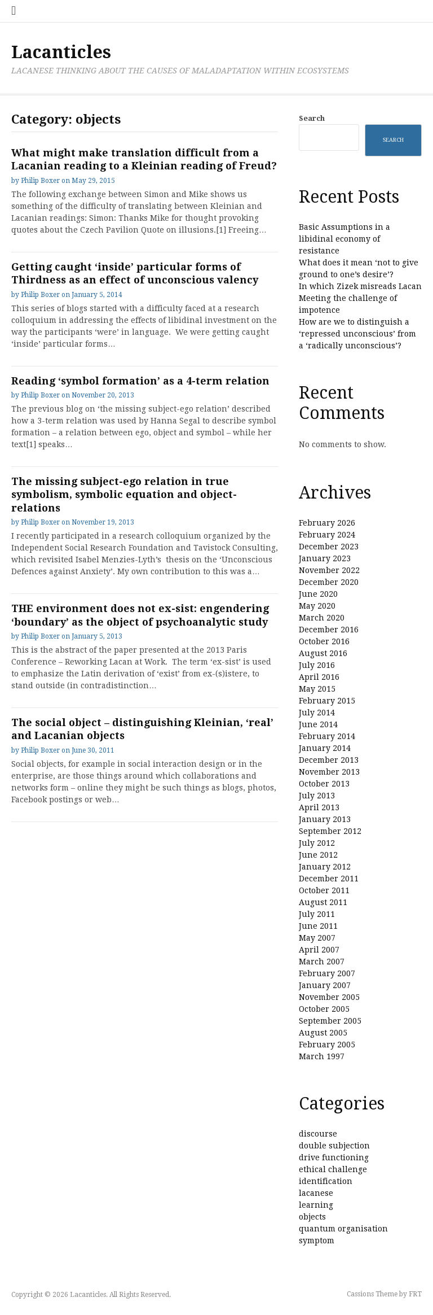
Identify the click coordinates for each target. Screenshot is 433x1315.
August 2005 (323, 1032)
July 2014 (317, 712)
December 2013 (329, 759)
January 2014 (325, 748)
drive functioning (334, 1157)
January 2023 (325, 558)
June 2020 (318, 593)
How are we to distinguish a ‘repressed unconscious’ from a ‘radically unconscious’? (357, 333)
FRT (415, 1294)
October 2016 (324, 641)
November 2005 (329, 997)
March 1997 (321, 1056)
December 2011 (329, 878)
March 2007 (321, 961)
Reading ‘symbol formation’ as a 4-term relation (140, 381)
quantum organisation (343, 1228)
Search (312, 118)
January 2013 (325, 819)
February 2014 (327, 736)
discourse (318, 1133)
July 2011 (317, 914)
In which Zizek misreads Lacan (360, 286)
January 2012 (325, 866)
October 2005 (324, 1008)
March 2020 (321, 617)
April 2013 (319, 807)
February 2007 (327, 973)
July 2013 (317, 795)
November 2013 (329, 771)
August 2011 (323, 902)
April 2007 (319, 949)
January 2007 (325, 985)
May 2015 (317, 688)
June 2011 (318, 925)
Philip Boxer (40, 181)
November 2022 (329, 570)
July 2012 (317, 842)
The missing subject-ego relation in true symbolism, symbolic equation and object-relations (124, 494)
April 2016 (319, 676)
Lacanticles (61, 52)
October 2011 (324, 890)
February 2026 (327, 522)
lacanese (316, 1193)
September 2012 (330, 831)
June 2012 (318, 854)
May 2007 (317, 937)
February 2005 (327, 1044)
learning (316, 1204)
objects (312, 1216)
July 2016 (317, 665)
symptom (316, 1240)
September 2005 (330, 1020)
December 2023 (329, 546)
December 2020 (329, 582)
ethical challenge (333, 1169)
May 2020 (317, 605)
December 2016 (329, 629)
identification (325, 1181)
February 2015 (327, 700)
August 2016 (323, 653)
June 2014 (318, 724)
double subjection (334, 1145)
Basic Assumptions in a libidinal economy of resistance (344, 238)
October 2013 (324, 783)
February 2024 (327, 534)
